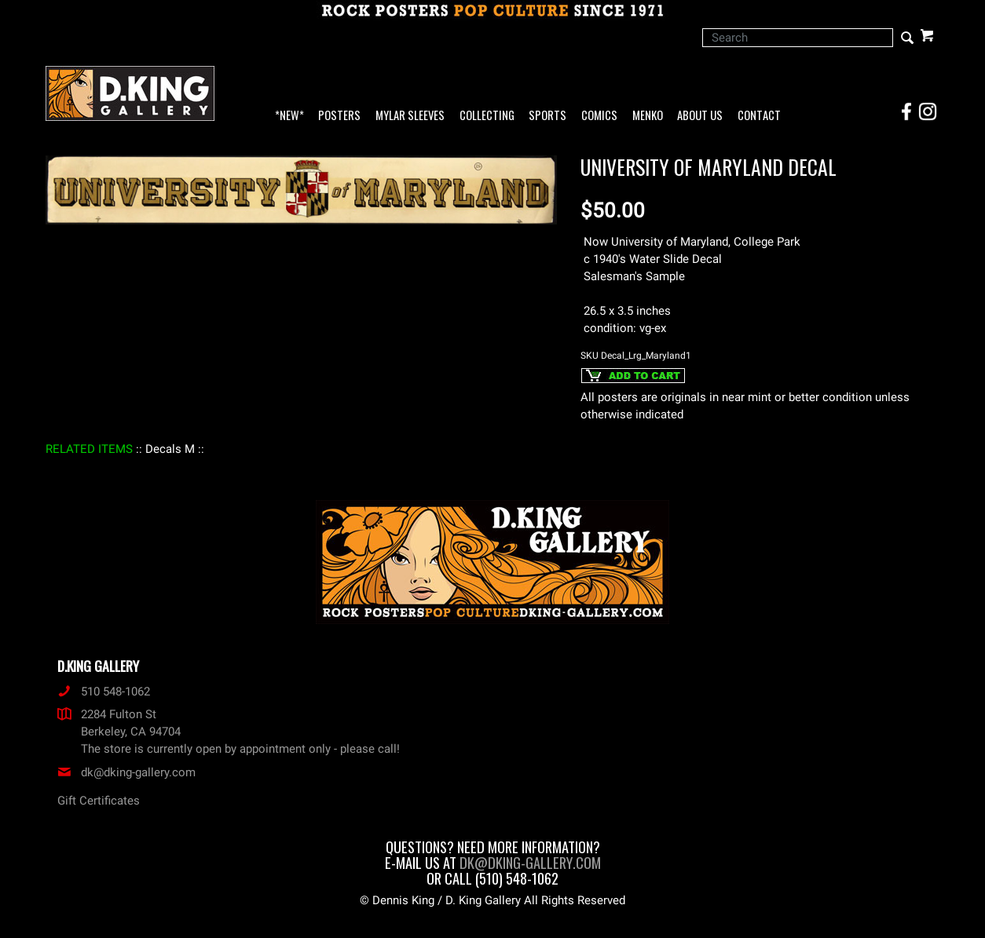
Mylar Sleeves (410, 116)
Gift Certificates (98, 801)
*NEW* (289, 116)
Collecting (487, 116)
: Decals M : (170, 449)
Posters (339, 116)
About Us (700, 116)
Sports (547, 116)
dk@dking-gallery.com (126, 772)
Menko (647, 116)
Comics (599, 116)
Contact (759, 116)
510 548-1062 (103, 691)
